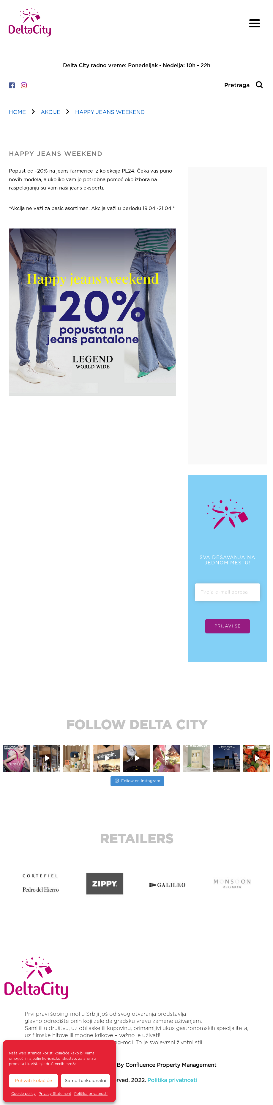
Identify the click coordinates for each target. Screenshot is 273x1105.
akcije (50, 112)
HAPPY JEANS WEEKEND (110, 112)
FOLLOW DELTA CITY (136, 725)
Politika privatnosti (91, 1093)
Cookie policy (23, 1093)
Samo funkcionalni (85, 1081)
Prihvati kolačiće (33, 1081)
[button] (5, 883)
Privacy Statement (55, 1093)
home (17, 112)
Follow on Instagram (137, 780)
